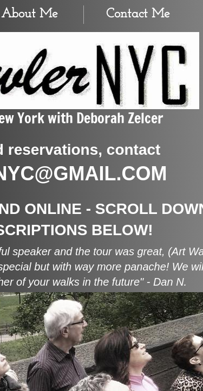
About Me (29, 14)
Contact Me (138, 14)
